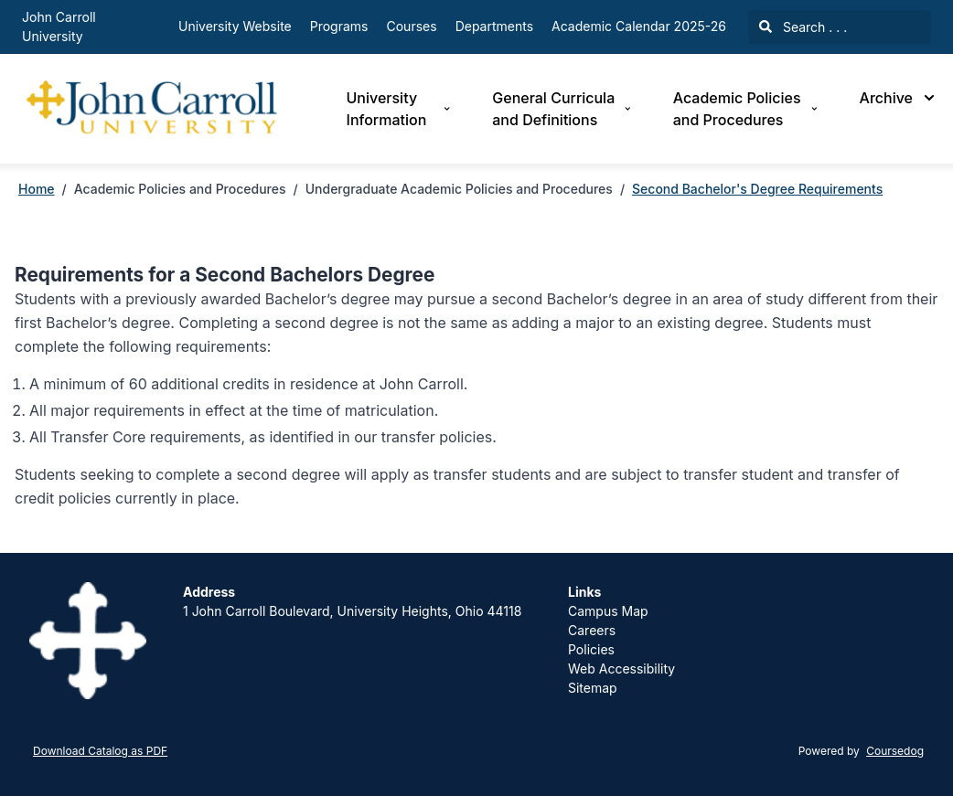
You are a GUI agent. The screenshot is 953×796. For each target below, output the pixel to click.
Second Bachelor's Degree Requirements (757, 188)
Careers (592, 630)
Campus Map (608, 611)
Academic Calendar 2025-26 (638, 26)
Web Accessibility (621, 668)
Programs (339, 26)
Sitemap (592, 687)
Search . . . (803, 27)
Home (36, 188)
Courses (412, 26)
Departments (494, 26)
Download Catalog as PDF (100, 751)
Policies (591, 649)
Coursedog (895, 751)
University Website (235, 26)
